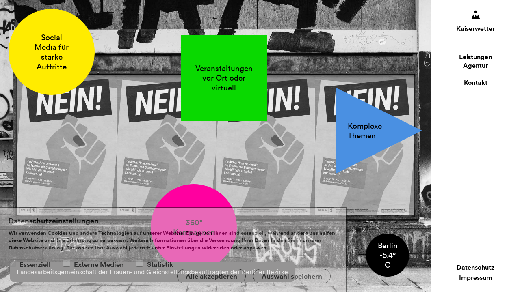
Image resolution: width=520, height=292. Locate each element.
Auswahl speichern (292, 276)
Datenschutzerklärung (36, 247)
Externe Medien (99, 264)
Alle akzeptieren (211, 276)
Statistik (160, 264)
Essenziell (35, 264)
